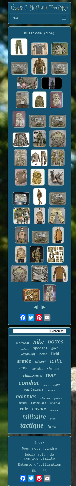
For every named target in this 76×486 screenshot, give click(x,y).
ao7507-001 (27, 354)
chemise (53, 368)
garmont (23, 402)
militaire (34, 416)
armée (23, 361)
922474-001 (22, 343)
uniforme (25, 349)
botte (43, 354)
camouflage (38, 402)
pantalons (33, 390)
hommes (26, 396)
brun (53, 418)
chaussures (32, 375)
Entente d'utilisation (39, 465)
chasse (45, 398)
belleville (55, 402)
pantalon (37, 368)
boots (53, 426)
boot (23, 367)
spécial (40, 348)
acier (56, 384)
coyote (39, 408)
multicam (54, 410)
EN (34, 471)
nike (38, 341)
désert (40, 361)
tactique (32, 425)
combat (29, 382)
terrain (51, 389)
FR (45, 471)
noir (51, 375)
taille (56, 360)
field (55, 353)
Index (39, 443)
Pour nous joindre (39, 449)
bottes (55, 341)
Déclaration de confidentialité (39, 457)
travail (46, 385)
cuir (24, 408)
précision (58, 398)
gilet (54, 348)
